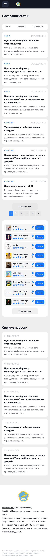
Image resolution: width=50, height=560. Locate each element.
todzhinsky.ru (8, 507)
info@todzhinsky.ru (10, 511)
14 (33, 213)
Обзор (40, 228)
